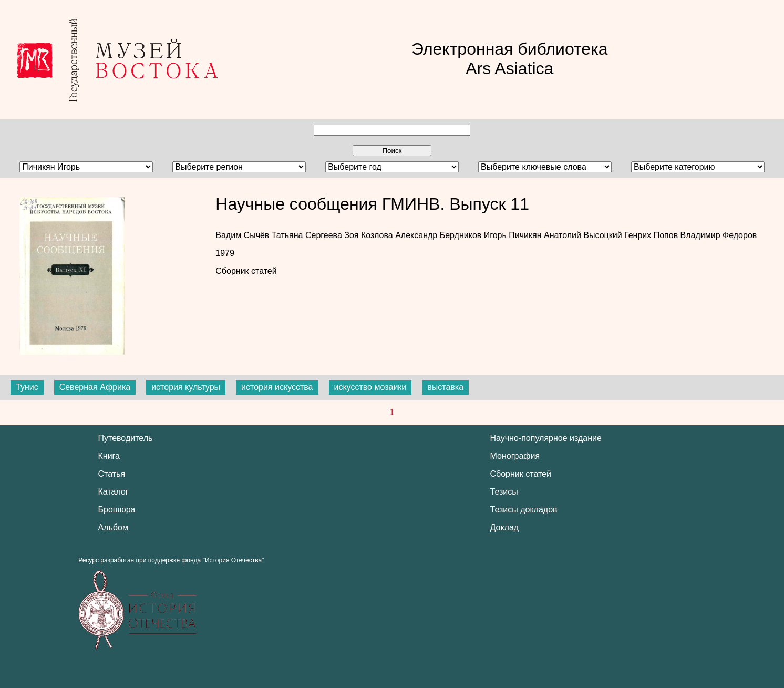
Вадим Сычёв (243, 235)
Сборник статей (245, 270)
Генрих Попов (652, 235)
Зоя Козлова (369, 235)
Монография (515, 455)
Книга (109, 455)
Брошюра (117, 509)
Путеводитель (125, 438)
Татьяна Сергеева (308, 235)
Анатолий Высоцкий (584, 235)
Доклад (504, 527)
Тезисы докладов (524, 509)
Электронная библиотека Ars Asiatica (509, 58)
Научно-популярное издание (546, 438)
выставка (445, 387)
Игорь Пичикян (514, 235)
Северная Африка (95, 387)
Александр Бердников (439, 235)
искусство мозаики (370, 387)
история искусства (277, 387)
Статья (112, 473)
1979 (224, 253)
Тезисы (504, 491)
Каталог (113, 491)
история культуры (185, 387)
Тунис (27, 387)
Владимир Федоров (718, 235)
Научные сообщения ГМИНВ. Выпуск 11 (372, 203)
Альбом (113, 527)
